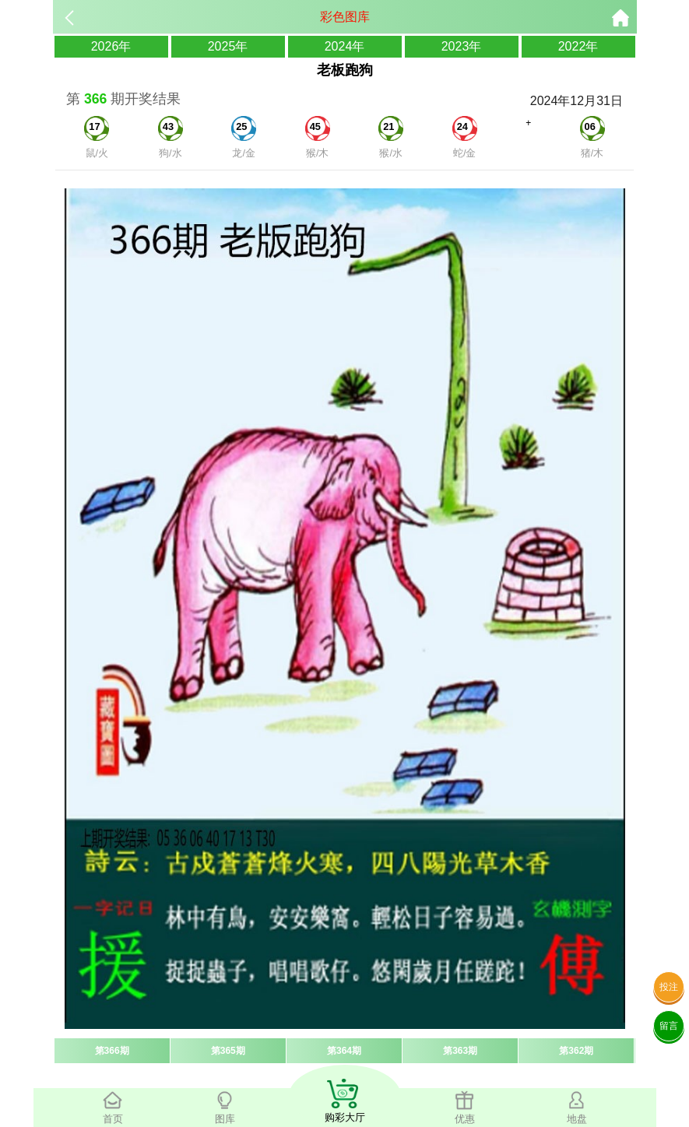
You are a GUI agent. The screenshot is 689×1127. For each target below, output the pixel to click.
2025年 (228, 46)
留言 (668, 1025)
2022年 (578, 46)
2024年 (345, 46)
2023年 (461, 46)
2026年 (111, 46)
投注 (668, 986)
